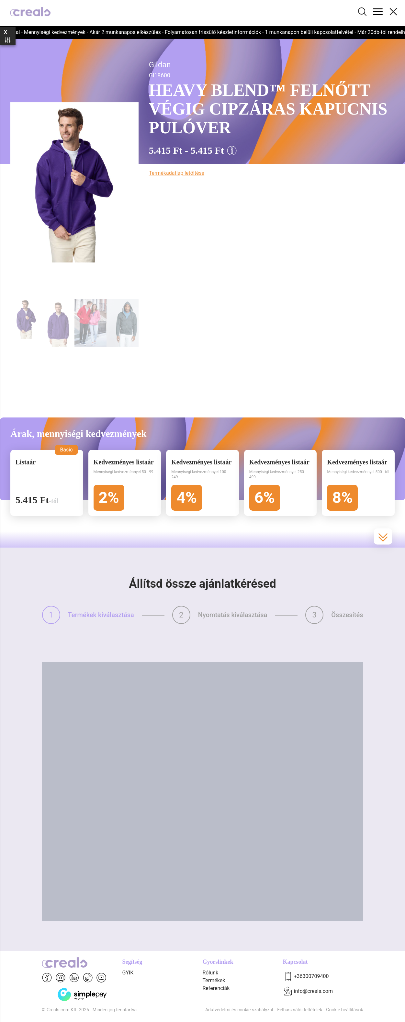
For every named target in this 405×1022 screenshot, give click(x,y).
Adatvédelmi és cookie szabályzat (239, 1009)
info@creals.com (313, 991)
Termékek (214, 980)
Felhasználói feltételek (299, 1009)
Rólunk (211, 973)
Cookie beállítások (344, 1009)
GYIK (128, 973)
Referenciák (216, 988)
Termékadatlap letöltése (176, 173)
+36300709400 (311, 976)
